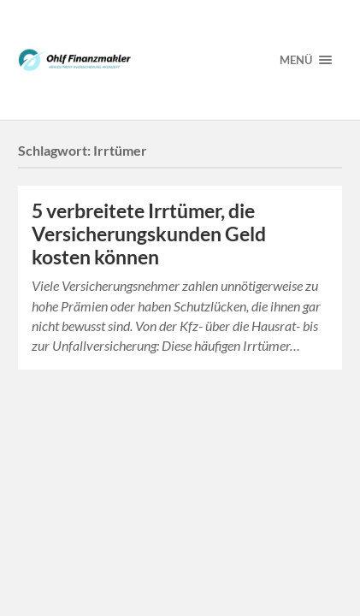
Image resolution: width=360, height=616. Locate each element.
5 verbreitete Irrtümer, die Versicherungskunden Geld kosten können (149, 234)
